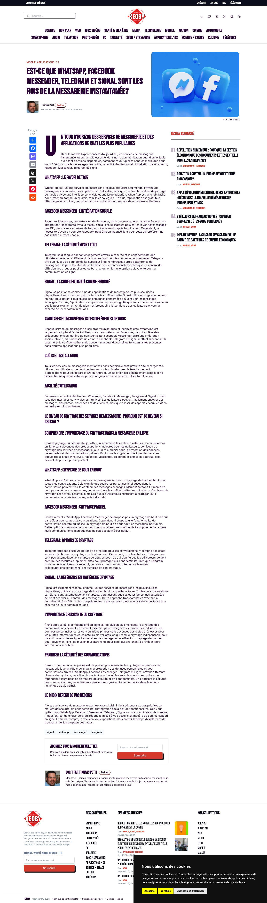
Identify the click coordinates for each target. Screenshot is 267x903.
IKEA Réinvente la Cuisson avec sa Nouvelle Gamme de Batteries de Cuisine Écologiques (206, 238)
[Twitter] (209, 16)
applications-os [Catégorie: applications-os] (128, 852)
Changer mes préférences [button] (191, 891)
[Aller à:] (181, 828)
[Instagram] (217, 16)
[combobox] (49, 16)
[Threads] (224, 16)
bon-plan (186, 184)
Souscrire (140, 755)
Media (136, 30)
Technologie (152, 30)
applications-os (48, 62)
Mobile (170, 30)
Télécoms (229, 37)
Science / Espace (193, 37)
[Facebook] (202, 16)
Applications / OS (166, 37)
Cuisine (197, 30)
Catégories (201, 3)
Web (78, 30)
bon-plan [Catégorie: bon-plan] (126, 832)
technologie (200, 166)
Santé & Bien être (116, 30)
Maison (183, 30)
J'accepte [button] (149, 891)
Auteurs (214, 3)
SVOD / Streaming (138, 37)
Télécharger (235, 3)
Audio (56, 37)
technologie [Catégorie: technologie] (140, 832)
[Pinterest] (232, 16)
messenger (80, 732)
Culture (213, 37)
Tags (224, 3)
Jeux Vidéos (92, 30)
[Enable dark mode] (239, 15)
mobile (31, 62)
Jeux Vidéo (91, 843)
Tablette (116, 37)
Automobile (214, 30)
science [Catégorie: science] (132, 832)
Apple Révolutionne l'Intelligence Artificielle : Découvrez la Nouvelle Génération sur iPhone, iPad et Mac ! (208, 197)
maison (193, 227)
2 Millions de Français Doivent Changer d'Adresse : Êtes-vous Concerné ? (204, 219)
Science (50, 30)
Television (71, 37)
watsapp (64, 732)
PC (104, 37)
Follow (60, 105)
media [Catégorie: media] (125, 868)
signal (50, 732)
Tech (200, 843)
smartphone (195, 184)
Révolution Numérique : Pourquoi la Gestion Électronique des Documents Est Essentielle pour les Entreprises (207, 155)
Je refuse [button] (166, 891)
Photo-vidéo (90, 37)
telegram (96, 732)
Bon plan (65, 30)
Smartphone (39, 37)
